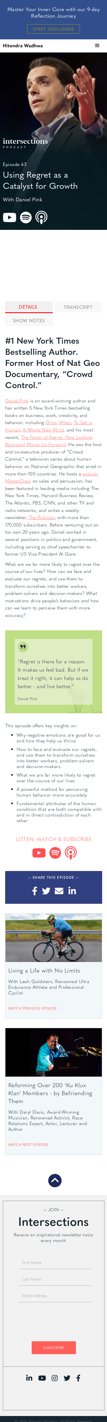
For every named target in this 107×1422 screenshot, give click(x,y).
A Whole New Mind (43, 429)
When (65, 422)
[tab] (29, 307)
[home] (32, 45)
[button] (97, 45)
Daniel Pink (17, 400)
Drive (51, 422)
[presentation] (53, 1323)
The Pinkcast (42, 517)
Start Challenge (53, 29)
